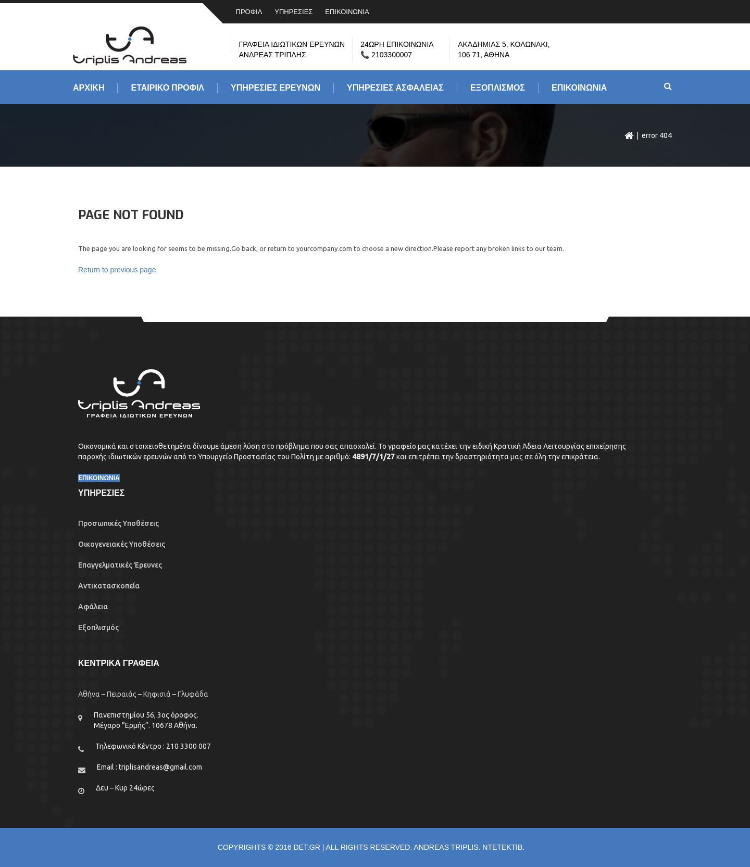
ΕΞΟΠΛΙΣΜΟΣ (497, 88)
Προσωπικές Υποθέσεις (118, 523)
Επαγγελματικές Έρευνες (120, 565)
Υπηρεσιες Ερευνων (275, 88)
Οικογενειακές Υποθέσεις (121, 544)
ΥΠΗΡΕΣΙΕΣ (293, 12)
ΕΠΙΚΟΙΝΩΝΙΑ (347, 12)
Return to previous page (117, 270)
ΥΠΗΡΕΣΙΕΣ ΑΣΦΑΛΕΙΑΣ (395, 88)
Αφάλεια (93, 606)
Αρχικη (88, 88)
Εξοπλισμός (98, 627)
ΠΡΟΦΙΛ (249, 12)
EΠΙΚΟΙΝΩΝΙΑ (99, 478)
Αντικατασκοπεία (109, 586)
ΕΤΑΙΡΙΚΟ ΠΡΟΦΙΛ (167, 88)
